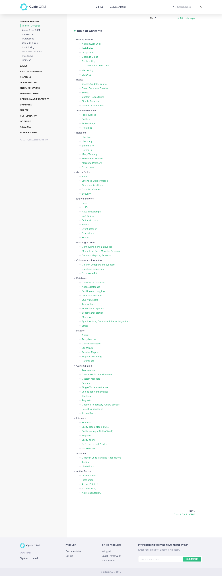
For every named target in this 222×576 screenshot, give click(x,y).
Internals (25, 121)
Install (85, 203)
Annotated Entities (31, 71)
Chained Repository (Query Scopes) (101, 404)
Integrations (28, 39)
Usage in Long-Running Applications (101, 458)
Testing (86, 462)
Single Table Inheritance (95, 387)
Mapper (24, 110)
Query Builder (28, 83)
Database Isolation (92, 295)
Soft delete (88, 216)
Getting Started (29, 22)
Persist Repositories (92, 409)
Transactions (88, 304)
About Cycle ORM (31, 30)
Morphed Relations (92, 163)
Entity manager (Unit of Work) (97, 431)
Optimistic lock (90, 220)
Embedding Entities (92, 158)
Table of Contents (31, 26)
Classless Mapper (91, 343)
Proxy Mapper (89, 339)
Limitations (88, 466)
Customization (28, 116)
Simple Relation (90, 101)
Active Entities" (90, 484)
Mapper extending (92, 356)
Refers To (87, 150)
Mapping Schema (29, 94)
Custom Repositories (93, 97)
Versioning (27, 56)
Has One (86, 137)
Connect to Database (93, 282)
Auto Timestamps (91, 211)
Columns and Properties (34, 99)
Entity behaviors (30, 88)
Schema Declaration (92, 313)
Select (85, 92)
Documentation (118, 7)
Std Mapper (88, 348)
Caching (86, 396)
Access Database (91, 287)
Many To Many (89, 154)
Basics (23, 66)
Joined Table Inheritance (95, 392)
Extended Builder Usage (95, 181)
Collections (88, 167)
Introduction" (89, 475)
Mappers (86, 435)
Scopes (86, 383)
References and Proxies (94, 444)
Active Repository (91, 493)
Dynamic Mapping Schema (96, 255)
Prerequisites (89, 115)
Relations (25, 77)
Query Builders (90, 300)
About (85, 335)
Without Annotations (93, 105)
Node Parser (88, 448)
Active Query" (89, 488)
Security (86, 194)
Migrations (87, 317)
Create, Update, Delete (94, 84)
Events (85, 237)
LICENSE (26, 60)
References (88, 361)
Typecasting (88, 370)
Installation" (88, 480)
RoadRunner (108, 560)
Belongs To (88, 145)
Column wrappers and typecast (98, 264)
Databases (26, 105)
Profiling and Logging (93, 291)
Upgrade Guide (30, 43)
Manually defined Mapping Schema (101, 251)
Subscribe (192, 559)
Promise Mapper (90, 352)
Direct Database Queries (95, 88)
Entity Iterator (89, 440)
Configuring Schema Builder (97, 247)
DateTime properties (93, 269)
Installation (27, 34)
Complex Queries (91, 189)
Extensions (88, 233)
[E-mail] (170, 559)
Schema (86, 422)
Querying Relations (92, 185)
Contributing (28, 47)
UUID (85, 207)
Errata (85, 326)
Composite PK (89, 273)
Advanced (25, 127)
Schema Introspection (93, 308)
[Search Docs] (183, 7)
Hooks (85, 224)
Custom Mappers (91, 379)
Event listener (89, 229)
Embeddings (88, 123)
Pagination (87, 400)
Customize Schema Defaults (97, 374)
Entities (86, 119)
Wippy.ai (106, 551)
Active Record (28, 133)
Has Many (87, 141)
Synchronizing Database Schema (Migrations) (106, 321)
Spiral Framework (111, 556)
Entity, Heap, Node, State (95, 427)
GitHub (99, 7)
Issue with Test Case (32, 52)
